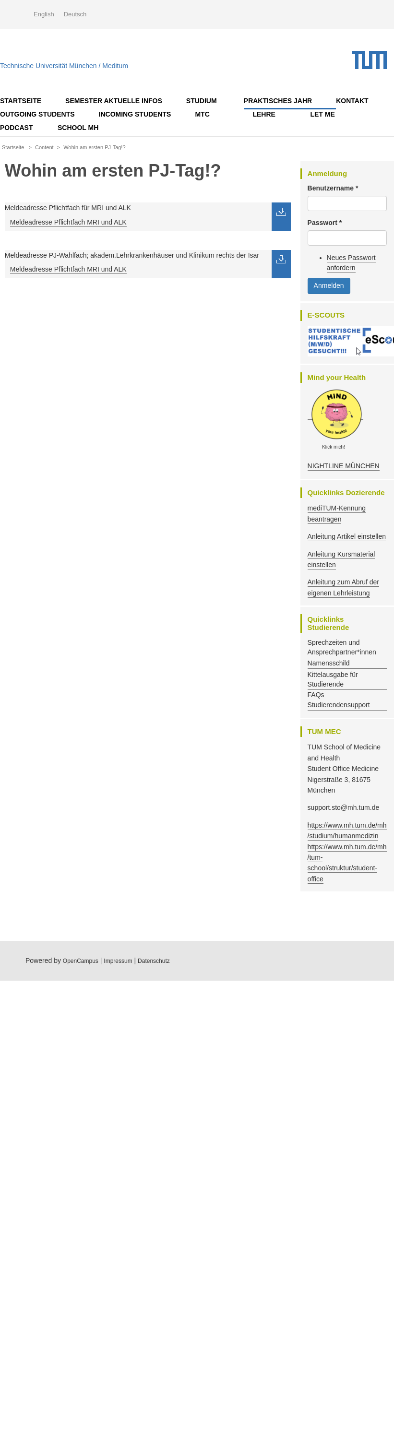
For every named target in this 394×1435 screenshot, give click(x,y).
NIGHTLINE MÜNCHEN (344, 466)
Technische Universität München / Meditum (64, 63)
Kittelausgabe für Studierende (333, 679)
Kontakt (352, 101)
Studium (201, 101)
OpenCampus (80, 961)
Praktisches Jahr (278, 101)
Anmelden (329, 285)
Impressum (118, 961)
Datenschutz (154, 961)
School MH (78, 127)
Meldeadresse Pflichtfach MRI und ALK (68, 222)
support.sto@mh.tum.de (344, 807)
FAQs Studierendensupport (339, 699)
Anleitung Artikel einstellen (347, 536)
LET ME (322, 114)
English (44, 14)
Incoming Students (135, 114)
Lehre (263, 114)
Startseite (20, 101)
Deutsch (75, 14)
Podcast (16, 127)
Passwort (325, 222)
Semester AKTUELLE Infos (113, 101)
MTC (202, 114)
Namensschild (329, 663)
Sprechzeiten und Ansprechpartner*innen (342, 647)
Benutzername (333, 188)
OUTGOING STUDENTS (37, 114)
